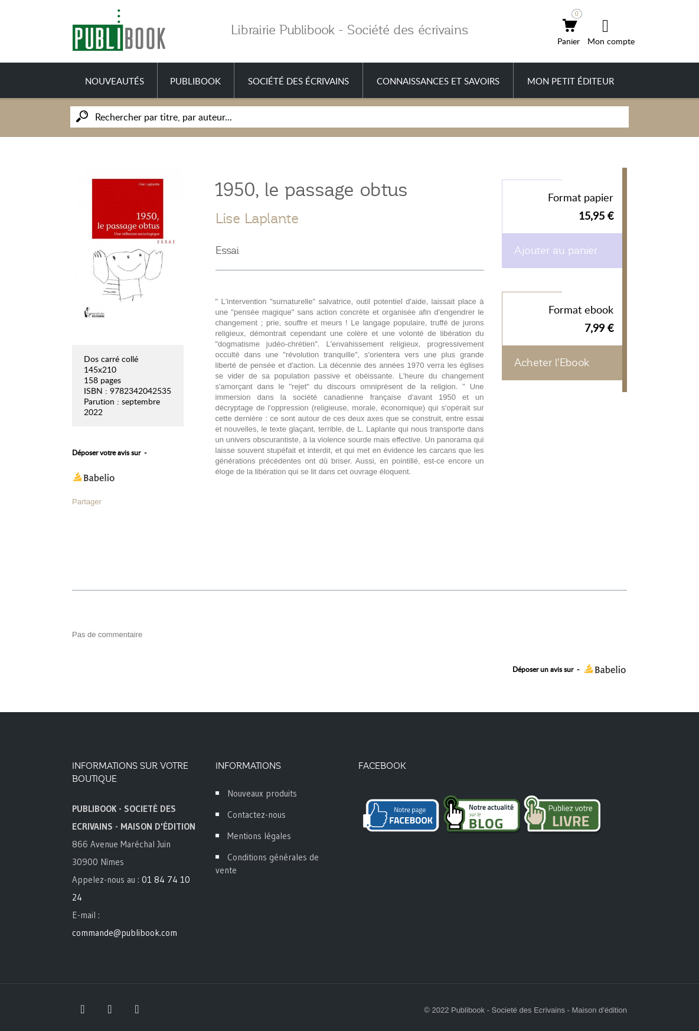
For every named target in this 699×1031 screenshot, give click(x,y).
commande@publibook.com (124, 932)
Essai (227, 250)
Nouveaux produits (262, 793)
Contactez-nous (256, 814)
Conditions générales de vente (267, 863)
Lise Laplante (257, 218)
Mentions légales (259, 835)
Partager (87, 501)
